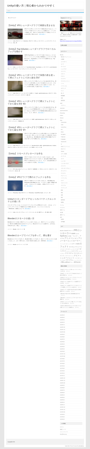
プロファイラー (64, 182)
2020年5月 (62, 394)
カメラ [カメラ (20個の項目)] (79, 246)
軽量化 (62, 202)
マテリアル (63, 185)
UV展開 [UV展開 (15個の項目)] (69, 236)
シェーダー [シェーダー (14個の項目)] (73, 249)
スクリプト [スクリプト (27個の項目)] (74, 251)
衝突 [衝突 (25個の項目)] (75, 262)
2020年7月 (62, 390)
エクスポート (64, 61)
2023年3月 (62, 348)
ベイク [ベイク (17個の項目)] (76, 258)
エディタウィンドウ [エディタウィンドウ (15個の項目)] (67, 243)
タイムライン (64, 170)
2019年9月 (62, 414)
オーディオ (63, 156)
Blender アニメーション (66, 56)
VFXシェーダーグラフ (39, 40)
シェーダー (63, 161)
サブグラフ (23, 95)
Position (54, 145)
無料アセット (41, 212)
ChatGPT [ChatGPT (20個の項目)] (66, 230)
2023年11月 (62, 329)
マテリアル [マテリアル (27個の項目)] (69, 260)
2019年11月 (62, 409)
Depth (36, 93)
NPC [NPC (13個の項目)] (78, 233)
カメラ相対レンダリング (34, 147)
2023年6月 (62, 341)
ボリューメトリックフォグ (28, 68)
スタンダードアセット (21, 212)
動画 (62, 190)
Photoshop (15, 192)
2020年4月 (62, 397)
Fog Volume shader (31, 67)
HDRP (33, 119)
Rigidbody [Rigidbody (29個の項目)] (63, 236)
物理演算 (35, 169)
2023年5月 (62, 344)
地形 (62, 194)
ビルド (62, 180)
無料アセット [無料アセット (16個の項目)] (71, 262)
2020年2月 (62, 402)
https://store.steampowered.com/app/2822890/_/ (71, 41)
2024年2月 (62, 322)
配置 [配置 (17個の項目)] (78, 262)
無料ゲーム (62, 214)
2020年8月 (62, 387)
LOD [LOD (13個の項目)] (76, 233)
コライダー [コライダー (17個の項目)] (67, 249)
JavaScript (62, 108)
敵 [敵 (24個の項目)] (67, 262)
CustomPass (63, 127)
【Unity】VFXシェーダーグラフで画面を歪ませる (31, 25)
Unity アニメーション (22, 169)
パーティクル (31, 212)
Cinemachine (63, 122)
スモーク (19, 229)
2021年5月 (62, 365)
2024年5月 (62, 315)
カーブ (18, 244)
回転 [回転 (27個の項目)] (62, 262)
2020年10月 (62, 382)
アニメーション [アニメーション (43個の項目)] (71, 238)
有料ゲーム (62, 209)
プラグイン (63, 105)
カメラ (62, 158)
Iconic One (67, 445)
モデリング (63, 88)
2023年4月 (62, 346)
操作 (62, 197)
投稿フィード (63, 429)
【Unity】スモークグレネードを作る (25, 153)
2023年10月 (62, 331)
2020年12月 (62, 378)
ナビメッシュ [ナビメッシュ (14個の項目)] (71, 255)
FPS (14, 169)
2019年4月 (62, 416)
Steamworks (63, 141)
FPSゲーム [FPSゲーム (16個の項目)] (71, 230)
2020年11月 (62, 380)
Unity (14, 40)
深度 (27, 95)
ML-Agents (63, 134)
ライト (62, 90)
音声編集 (63, 221)
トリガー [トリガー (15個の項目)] (66, 255)
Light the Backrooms (43, 93)
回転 (62, 192)
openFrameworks (64, 110)
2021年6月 (62, 363)
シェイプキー (64, 68)
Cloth (62, 124)
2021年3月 (62, 370)
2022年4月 (62, 351)
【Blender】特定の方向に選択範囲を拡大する (70, 293)
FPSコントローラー (44, 169)
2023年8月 (62, 336)
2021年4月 (62, 368)
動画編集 (63, 95)
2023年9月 (62, 334)
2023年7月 (62, 339)
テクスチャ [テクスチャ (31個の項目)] (69, 253)
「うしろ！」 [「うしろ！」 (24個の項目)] (75, 236)
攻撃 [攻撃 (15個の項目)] (65, 262)
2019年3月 (62, 419)
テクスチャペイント (65, 81)
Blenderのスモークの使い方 (21, 218)
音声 (61, 217)
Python (61, 115)
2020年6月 (62, 392)
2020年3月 (62, 399)
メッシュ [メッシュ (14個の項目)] (75, 260)
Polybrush (63, 136)
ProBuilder (63, 139)
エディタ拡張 (64, 153)
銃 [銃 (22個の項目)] (79, 262)
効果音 (62, 219)
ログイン (62, 426)
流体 (62, 97)
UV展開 (62, 59)
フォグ (20, 68)
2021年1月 (62, 375)
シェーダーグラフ (48, 40)
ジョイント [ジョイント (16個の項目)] (68, 251)
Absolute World (35, 145)
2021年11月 (62, 353)
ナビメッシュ (64, 175)
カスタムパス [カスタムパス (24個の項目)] (73, 246)
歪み (14, 42)
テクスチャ (63, 78)
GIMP (61, 103)
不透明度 (20, 121)
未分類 (30, 93)
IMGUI (62, 131)
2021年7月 (62, 361)
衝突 (51, 212)
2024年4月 (62, 317)
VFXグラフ (18, 40)
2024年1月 (62, 324)
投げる (16, 170)
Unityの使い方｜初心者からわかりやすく (31, 5)
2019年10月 (62, 411)
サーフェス (63, 66)
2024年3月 (62, 319)
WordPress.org (63, 434)
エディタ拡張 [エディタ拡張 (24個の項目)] (75, 243)
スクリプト (63, 71)
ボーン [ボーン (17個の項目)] (79, 258)
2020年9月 (62, 385)
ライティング (64, 187)
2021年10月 (62, 356)
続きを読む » (42, 34)
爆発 (48, 212)
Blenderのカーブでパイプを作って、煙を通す (30, 235)
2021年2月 (62, 373)
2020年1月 (62, 404)
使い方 (62, 93)
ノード (62, 83)
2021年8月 (62, 358)
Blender (14, 229)
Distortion (26, 40)
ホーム (9, 10)
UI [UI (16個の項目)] (67, 236)
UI (61, 144)
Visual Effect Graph (39, 192)
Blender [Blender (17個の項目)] (62, 230)
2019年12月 (62, 407)
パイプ (24, 244)
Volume (62, 151)
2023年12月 (62, 327)
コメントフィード (64, 431)
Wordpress (81, 445)
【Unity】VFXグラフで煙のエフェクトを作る (29, 177)
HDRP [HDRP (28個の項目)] (73, 233)
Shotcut (61, 117)
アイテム (62, 205)
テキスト (63, 76)
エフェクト (17, 95)
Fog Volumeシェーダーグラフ (42, 67)
